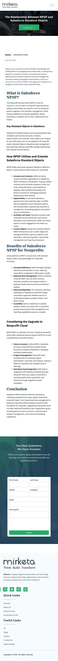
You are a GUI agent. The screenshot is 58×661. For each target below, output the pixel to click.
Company (34, 490)
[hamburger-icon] (52, 5)
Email (11, 500)
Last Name (34, 480)
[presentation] (26, 524)
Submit (29, 533)
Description (14, 509)
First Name (13, 480)
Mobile (12, 490)
